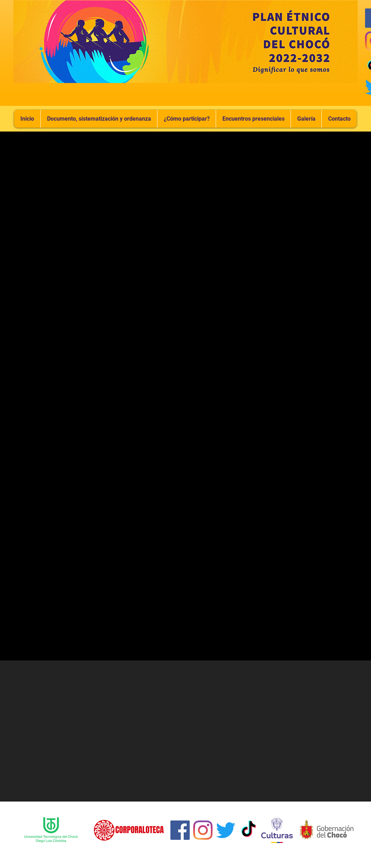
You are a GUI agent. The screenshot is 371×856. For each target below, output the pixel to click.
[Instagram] (203, 830)
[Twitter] (225, 830)
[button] (253, 119)
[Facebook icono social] (180, 830)
